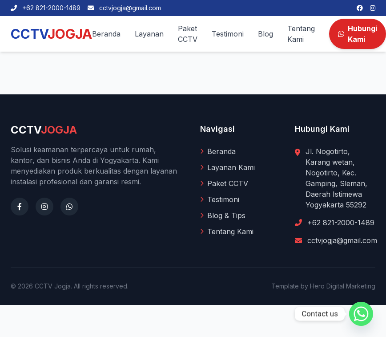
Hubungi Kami (357, 34)
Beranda (106, 33)
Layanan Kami (227, 167)
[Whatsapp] (361, 314)
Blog (265, 33)
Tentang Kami (301, 34)
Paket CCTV (187, 34)
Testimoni (228, 33)
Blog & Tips (222, 215)
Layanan (149, 33)
